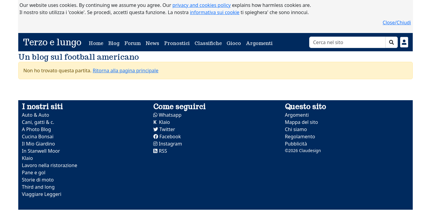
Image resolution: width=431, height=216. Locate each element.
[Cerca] (347, 42)
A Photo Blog (36, 129)
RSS (160, 151)
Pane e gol (33, 172)
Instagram (167, 143)
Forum (132, 43)
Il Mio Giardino (38, 143)
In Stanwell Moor (41, 151)
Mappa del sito (301, 122)
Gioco (234, 43)
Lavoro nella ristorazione (49, 165)
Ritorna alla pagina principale (126, 70)
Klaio (27, 158)
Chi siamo (296, 129)
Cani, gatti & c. (38, 122)
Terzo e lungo (52, 42)
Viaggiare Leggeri (41, 194)
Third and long (38, 187)
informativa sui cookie (214, 12)
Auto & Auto (35, 115)
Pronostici (177, 43)
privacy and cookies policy (201, 5)
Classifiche (208, 43)
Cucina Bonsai (38, 136)
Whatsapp (167, 115)
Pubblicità (296, 143)
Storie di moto (38, 179)
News (152, 43)
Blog (113, 43)
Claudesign (310, 150)
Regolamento (300, 136)
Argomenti (259, 43)
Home (97, 43)
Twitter (164, 129)
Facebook (167, 136)
